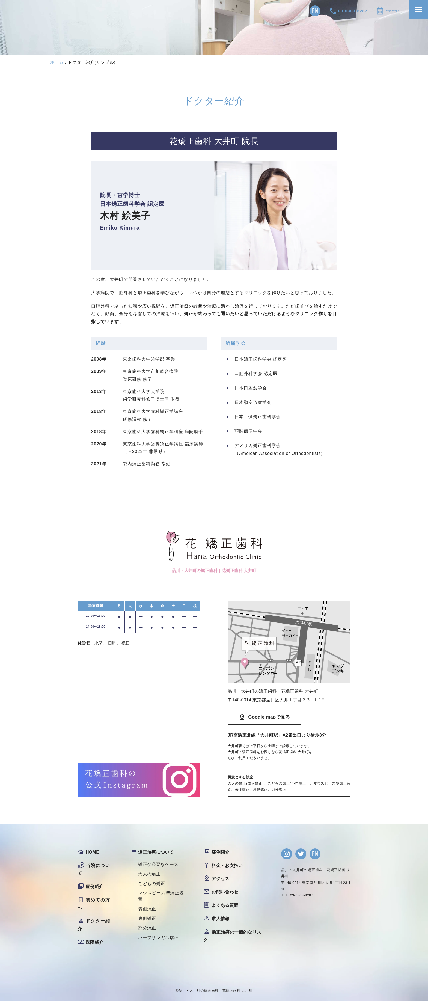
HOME (92, 852)
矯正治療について (156, 852)
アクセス (220, 879)
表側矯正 (147, 909)
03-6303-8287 (330, 10)
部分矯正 (147, 928)
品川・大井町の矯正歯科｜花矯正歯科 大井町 (215, 990)
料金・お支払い (227, 865)
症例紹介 (94, 886)
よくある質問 (225, 905)
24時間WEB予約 (381, 10)
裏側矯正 (147, 918)
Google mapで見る (269, 717)
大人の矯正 (149, 874)
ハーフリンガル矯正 (158, 938)
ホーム (57, 62)
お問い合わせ (225, 892)
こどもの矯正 (151, 883)
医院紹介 (94, 942)
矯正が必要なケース (158, 864)
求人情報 (220, 918)
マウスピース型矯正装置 (161, 896)
